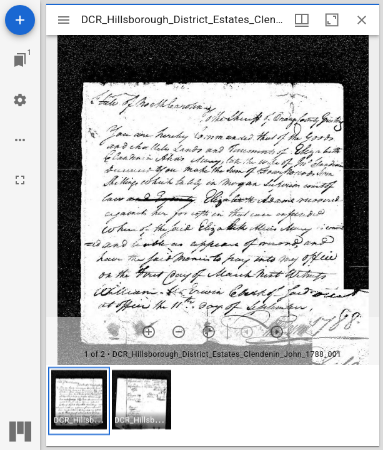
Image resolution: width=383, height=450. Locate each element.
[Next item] (277, 332)
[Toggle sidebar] (64, 20)
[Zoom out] (179, 332)
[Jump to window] (20, 60)
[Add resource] (20, 20)
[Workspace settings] (20, 100)
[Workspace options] (20, 140)
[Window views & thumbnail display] (302, 20)
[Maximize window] (332, 20)
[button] (79, 401)
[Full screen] (20, 180)
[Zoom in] (149, 332)
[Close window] (362, 20)
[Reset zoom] (209, 332)
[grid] (212, 405)
